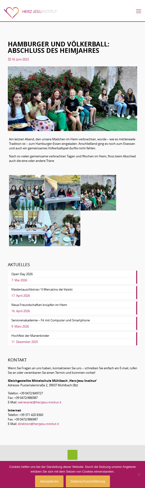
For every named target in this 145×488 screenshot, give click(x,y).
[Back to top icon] (72, 455)
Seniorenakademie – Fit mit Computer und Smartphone (50, 320)
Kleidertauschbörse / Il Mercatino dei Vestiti (41, 289)
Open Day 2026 (22, 274)
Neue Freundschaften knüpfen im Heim (39, 305)
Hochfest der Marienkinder (30, 335)
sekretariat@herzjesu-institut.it (39, 402)
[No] (139, 474)
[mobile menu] (139, 11)
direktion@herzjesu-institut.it (38, 424)
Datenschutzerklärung (88, 481)
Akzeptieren (49, 481)
